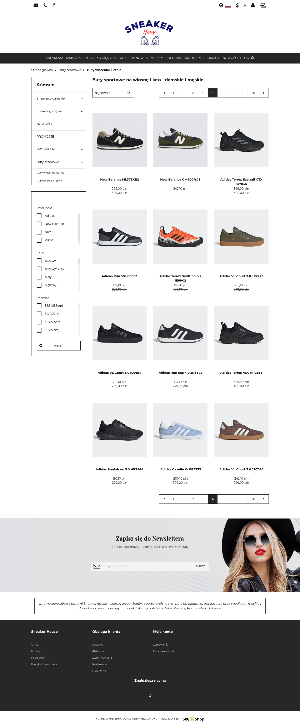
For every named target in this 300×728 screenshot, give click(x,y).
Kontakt (36, 651)
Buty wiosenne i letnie (50, 172)
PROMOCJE (212, 58)
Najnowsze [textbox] (102, 93)
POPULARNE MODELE (183, 58)
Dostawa (97, 644)
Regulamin (38, 657)
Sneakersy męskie (60, 111)
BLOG (244, 58)
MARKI (157, 58)
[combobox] (113, 92)
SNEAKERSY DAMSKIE (63, 58)
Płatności (98, 651)
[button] (263, 5)
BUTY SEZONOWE (134, 58)
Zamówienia (160, 644)
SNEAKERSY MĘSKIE (100, 58)
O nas (34, 644)
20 (253, 93)
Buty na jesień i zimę (49, 180)
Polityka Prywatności (44, 664)
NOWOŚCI (230, 58)
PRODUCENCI (60, 149)
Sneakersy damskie (60, 98)
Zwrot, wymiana (102, 657)
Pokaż (58, 346)
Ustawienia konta (164, 651)
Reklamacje (99, 664)
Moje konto (99, 670)
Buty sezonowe (60, 162)
